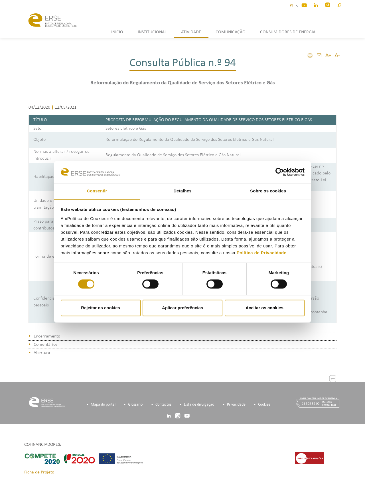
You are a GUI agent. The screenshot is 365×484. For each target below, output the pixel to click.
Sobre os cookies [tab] (268, 190)
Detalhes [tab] (182, 190)
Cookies (264, 404)
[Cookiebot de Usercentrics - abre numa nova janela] (280, 172)
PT (292, 5)
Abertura (42, 353)
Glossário (135, 404)
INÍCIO (117, 32)
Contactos (163, 404)
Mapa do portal (103, 404)
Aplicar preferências (182, 307)
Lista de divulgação (199, 404)
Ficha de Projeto (39, 472)
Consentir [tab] (97, 190)
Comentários (45, 344)
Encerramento (47, 336)
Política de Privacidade (262, 252)
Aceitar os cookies (264, 307)
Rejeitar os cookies (100, 307)
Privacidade (236, 404)
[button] (339, 4)
